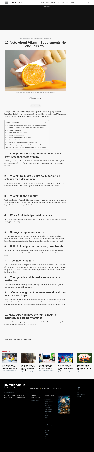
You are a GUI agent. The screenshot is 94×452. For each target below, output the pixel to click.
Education (47, 407)
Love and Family (27, 371)
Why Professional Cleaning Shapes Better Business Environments (9, 367)
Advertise (46, 388)
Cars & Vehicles (42, 370)
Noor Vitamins (24, 111)
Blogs (72, 2)
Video (45, 436)
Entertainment (61, 371)
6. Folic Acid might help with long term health (21, 137)
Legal (48, 370)
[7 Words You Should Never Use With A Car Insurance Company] (47, 358)
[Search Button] (87, 2)
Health (42, 2)
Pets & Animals (48, 426)
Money (46, 424)
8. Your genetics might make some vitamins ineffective (23, 142)
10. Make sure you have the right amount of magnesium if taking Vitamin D (29, 147)
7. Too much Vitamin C (14, 140)
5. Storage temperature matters (16, 135)
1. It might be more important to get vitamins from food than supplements (29, 125)
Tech (58, 2)
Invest (46, 419)
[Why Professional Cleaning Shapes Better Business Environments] (9, 358)
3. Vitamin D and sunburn (15, 130)
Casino (78, 371)
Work (62, 2)
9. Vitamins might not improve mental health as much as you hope (27, 145)
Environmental (5, 370)
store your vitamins (24, 236)
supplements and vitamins (17, 161)
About (78, 392)
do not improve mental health (45, 299)
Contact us (57, 388)
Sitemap (79, 396)
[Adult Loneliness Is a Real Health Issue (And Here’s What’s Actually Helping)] (28, 358)
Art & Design (47, 399)
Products (46, 428)
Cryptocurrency (48, 405)
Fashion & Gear (48, 411)
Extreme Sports (35, 400)
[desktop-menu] (6, 2)
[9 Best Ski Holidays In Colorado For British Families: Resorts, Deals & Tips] (65, 358)
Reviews (53, 2)
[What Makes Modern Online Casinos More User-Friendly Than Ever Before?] (84, 358)
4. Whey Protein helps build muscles (18, 132)
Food (45, 413)
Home (47, 2)
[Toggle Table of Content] (50, 122)
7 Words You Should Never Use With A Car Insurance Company (45, 367)
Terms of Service (81, 394)
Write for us (34, 388)
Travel (70, 371)
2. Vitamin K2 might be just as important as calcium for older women (27, 127)
